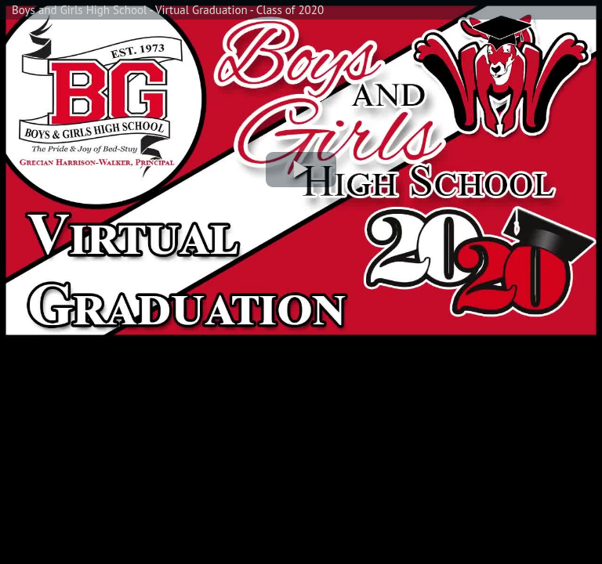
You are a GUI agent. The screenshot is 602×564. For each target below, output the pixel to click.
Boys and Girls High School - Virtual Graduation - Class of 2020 (168, 9)
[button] (301, 169)
